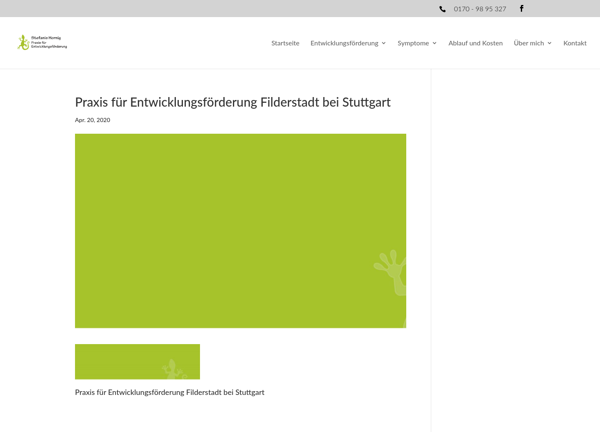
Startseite (285, 43)
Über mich (529, 43)
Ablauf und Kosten (475, 43)
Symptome (413, 43)
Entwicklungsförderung (344, 43)
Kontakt (575, 43)
